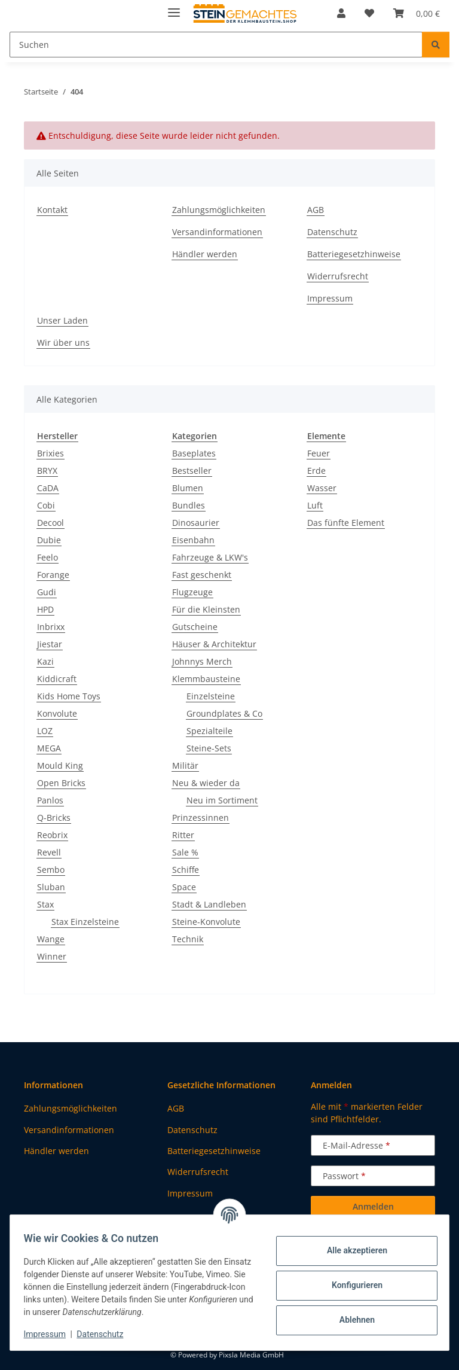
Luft (315, 505)
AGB (315, 209)
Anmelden (373, 1206)
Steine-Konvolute (206, 921)
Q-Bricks (54, 817)
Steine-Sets (208, 748)
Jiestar (49, 644)
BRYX (47, 470)
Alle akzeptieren (351, 1250)
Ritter (183, 835)
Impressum (50, 1334)
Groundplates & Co (224, 713)
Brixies (50, 453)
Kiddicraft (56, 678)
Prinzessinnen (200, 817)
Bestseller (192, 470)
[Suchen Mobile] (216, 44)
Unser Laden (62, 320)
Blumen (187, 488)
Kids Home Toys (68, 696)
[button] (341, 13)
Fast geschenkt (201, 574)
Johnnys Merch (202, 661)
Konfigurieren (351, 1285)
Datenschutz (105, 1334)
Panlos (50, 800)
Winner (51, 956)
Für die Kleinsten (206, 609)
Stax (45, 904)
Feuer (318, 453)
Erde (316, 470)
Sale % (185, 852)
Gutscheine (195, 626)
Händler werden (204, 254)
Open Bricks (61, 782)
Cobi (46, 505)
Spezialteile (209, 730)
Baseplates (194, 453)
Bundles (188, 505)
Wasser (321, 488)
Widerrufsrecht (337, 276)
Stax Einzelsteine (85, 921)
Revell (49, 852)
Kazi (45, 661)
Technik (187, 939)
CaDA (48, 488)
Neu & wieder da (206, 782)
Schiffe (185, 869)
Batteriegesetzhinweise (353, 254)
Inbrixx (51, 626)
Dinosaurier (195, 522)
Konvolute (57, 713)
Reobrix (52, 835)
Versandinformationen (217, 232)
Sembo (51, 869)
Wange (51, 939)
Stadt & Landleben (209, 904)
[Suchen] (435, 44)
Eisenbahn (193, 540)
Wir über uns (63, 342)
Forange (53, 574)
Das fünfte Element (345, 522)
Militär (185, 765)
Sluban (51, 887)
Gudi (46, 592)
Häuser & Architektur (214, 644)
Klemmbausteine (206, 678)
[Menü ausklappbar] (174, 7)
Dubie (49, 540)
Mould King (60, 765)
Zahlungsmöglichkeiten (218, 209)
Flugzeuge (192, 592)
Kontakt (52, 209)
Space (184, 887)
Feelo (47, 557)
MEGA (49, 748)
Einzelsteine (210, 696)
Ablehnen (351, 1320)
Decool (50, 522)
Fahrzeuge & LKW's (210, 557)
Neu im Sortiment (222, 800)
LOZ (45, 730)
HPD (45, 609)
